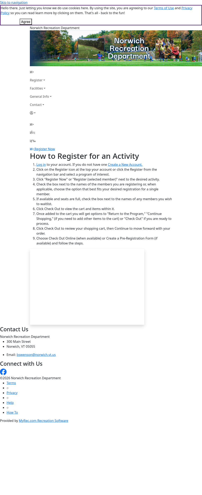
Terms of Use (164, 8)
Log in (41, 164)
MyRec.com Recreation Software (43, 420)
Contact (36, 104)
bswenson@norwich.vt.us (36, 354)
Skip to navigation (13, 2)
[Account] (41, 113)
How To (12, 412)
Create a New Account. (125, 164)
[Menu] (33, 141)
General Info (39, 96)
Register (36, 80)
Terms (11, 383)
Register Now (44, 149)
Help (10, 402)
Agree (25, 21)
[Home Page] (41, 72)
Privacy (12, 393)
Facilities (36, 88)
